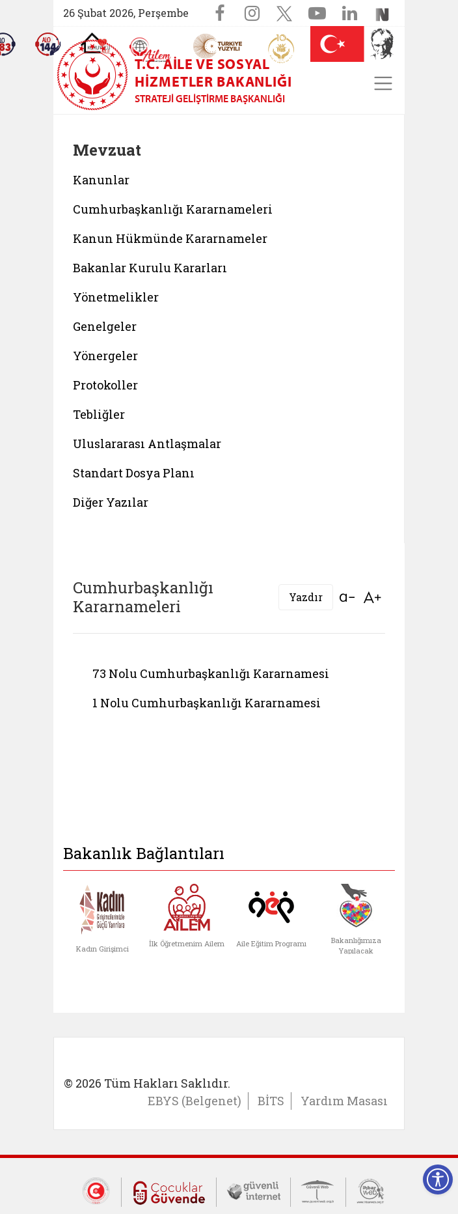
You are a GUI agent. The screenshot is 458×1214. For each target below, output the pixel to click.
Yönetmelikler (116, 297)
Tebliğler (99, 414)
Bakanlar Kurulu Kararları (150, 267)
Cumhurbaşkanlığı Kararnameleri (173, 209)
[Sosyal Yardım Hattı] (48, 44)
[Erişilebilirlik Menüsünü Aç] (438, 1179)
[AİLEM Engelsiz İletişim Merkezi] (150, 50)
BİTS (271, 1100)
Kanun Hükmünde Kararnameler (170, 238)
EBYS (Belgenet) (194, 1100)
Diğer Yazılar (110, 502)
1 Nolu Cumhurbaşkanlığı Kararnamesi (206, 703)
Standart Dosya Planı (134, 473)
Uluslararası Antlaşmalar (147, 443)
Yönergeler (105, 355)
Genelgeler (105, 326)
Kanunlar (101, 180)
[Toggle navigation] (383, 83)
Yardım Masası (344, 1100)
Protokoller (105, 385)
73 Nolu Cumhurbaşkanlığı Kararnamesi (210, 673)
